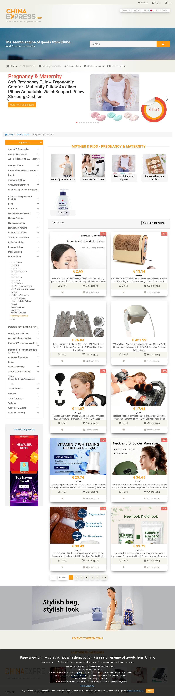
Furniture (12, 208)
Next (104, 572)
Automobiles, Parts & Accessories (24, 159)
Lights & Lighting (16, 242)
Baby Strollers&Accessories (21, 286)
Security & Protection (18, 357)
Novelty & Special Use (18, 333)
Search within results (153, 223)
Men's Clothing (15, 252)
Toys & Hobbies (15, 388)
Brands (11, 175)
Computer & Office (16, 180)
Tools (10, 384)
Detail (62, 285)
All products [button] (24, 142)
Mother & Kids (23, 134)
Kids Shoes (14, 310)
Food (10, 204)
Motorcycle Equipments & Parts (23, 327)
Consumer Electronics (18, 185)
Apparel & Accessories (18, 149)
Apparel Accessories (17, 154)
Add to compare (91, 292)
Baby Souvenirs (16, 283)
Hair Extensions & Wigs (19, 213)
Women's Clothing (16, 412)
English (126, 10)
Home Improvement (17, 228)
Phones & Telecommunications (22, 343)
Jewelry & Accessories (18, 237)
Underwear (13, 393)
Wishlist (143, 3)
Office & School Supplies (19, 338)
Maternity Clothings (18, 313)
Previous (62, 572)
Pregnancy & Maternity (19, 316)
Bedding (13, 292)
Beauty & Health (15, 165)
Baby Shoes (15, 280)
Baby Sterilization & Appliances (22, 289)
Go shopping (90, 285)
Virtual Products (15, 398)
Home (12, 66)
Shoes (11, 362)
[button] (167, 98)
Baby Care (14, 265)
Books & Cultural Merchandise (22, 170)
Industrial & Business (18, 232)
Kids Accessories (17, 307)
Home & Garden (15, 218)
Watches (12, 403)
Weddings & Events (17, 408)
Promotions (94, 66)
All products (28, 66)
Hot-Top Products (50, 66)
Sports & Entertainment (19, 371)
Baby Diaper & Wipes (18, 271)
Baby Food (14, 274)
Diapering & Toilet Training (20, 301)
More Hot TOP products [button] (22, 104)
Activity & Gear (16, 262)
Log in (168, 3)
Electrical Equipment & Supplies (23, 189)
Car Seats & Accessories (19, 295)
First (53, 572)
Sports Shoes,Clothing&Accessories (21, 377)
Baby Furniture (16, 277)
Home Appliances (16, 223)
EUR (136, 10)
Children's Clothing (17, 298)
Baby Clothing (16, 268)
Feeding (13, 304)
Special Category (16, 367)
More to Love (72, 66)
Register (156, 3)
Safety (12, 319)
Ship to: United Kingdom (156, 10)
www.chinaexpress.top (24, 429)
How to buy (116, 66)
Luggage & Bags (15, 247)
